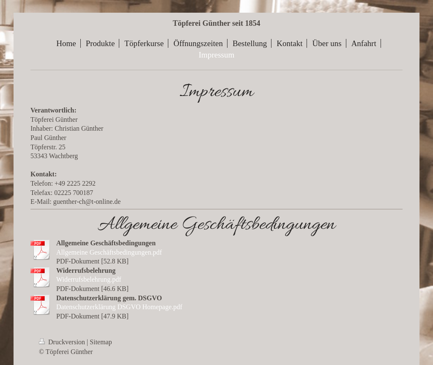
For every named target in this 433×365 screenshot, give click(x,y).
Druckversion (63, 342)
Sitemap (101, 342)
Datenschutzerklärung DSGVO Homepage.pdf (119, 306)
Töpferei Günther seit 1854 (216, 23)
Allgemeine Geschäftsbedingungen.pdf (109, 252)
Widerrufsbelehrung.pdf (88, 279)
